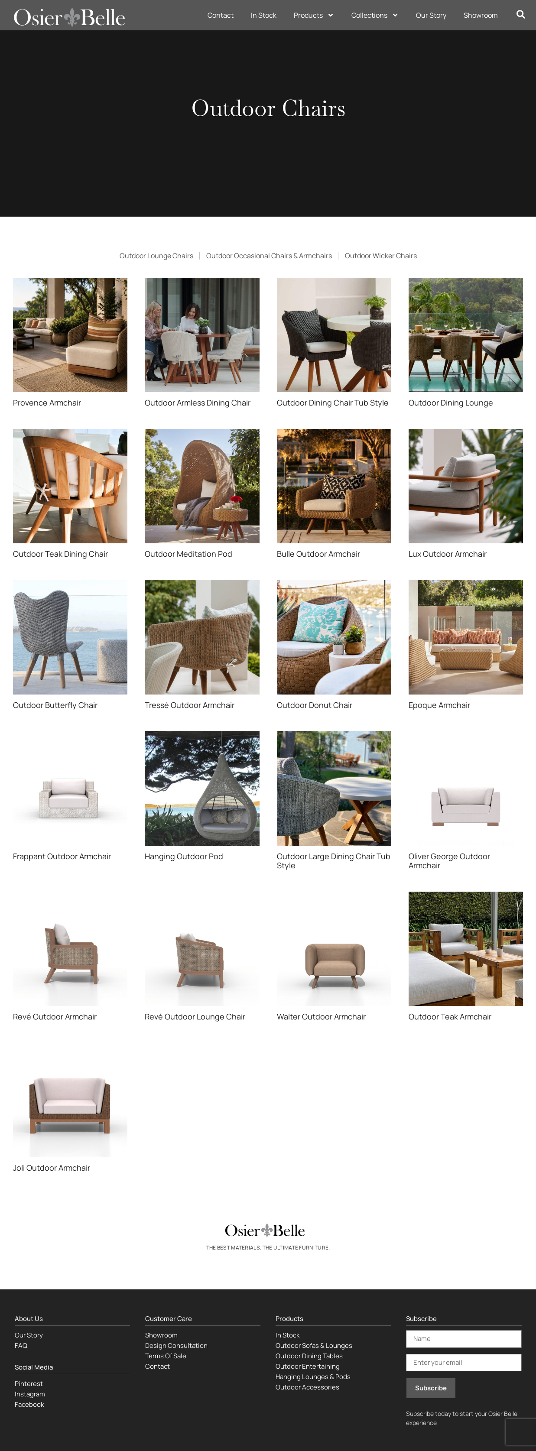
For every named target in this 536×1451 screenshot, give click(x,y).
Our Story (431, 15)
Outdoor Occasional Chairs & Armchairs (269, 255)
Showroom (481, 15)
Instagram (30, 1394)
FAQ (21, 1345)
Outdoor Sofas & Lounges (314, 1345)
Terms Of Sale (165, 1355)
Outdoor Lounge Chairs (156, 255)
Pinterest (29, 1383)
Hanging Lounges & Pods (313, 1376)
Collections (375, 15)
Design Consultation (176, 1345)
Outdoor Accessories (307, 1387)
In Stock (263, 15)
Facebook (29, 1404)
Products (314, 15)
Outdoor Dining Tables (309, 1355)
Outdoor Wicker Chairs (381, 255)
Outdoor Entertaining (308, 1366)
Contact (221, 15)
